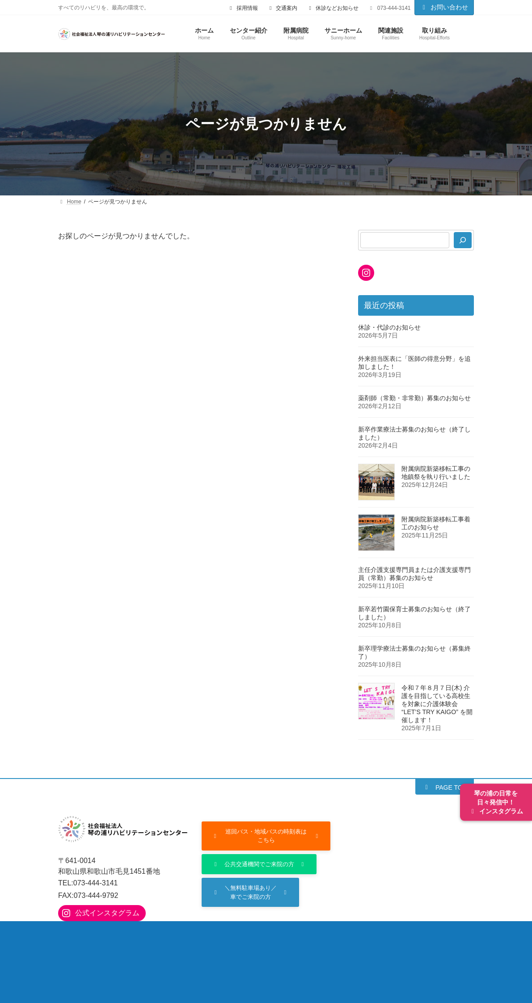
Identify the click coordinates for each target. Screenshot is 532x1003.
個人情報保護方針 (304, 956)
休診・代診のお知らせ (389, 327)
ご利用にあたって (232, 956)
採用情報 (173, 956)
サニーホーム (401, 937)
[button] (444, 787)
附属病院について (152, 937)
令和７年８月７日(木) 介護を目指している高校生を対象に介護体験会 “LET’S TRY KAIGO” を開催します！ (437, 704)
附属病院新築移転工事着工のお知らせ (435, 523)
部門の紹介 (345, 937)
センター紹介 (87, 937)
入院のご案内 (289, 937)
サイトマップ (369, 956)
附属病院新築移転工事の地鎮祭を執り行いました (435, 472)
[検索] (463, 240)
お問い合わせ (444, 7)
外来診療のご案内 (224, 937)
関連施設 (80, 956)
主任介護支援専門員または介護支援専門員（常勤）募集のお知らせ (414, 573)
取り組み (126, 956)
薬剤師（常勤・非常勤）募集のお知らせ (414, 398)
